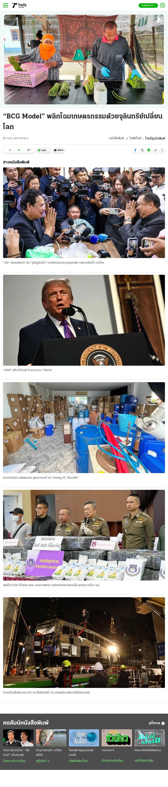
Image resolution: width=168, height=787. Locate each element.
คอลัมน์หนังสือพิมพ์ (27, 723)
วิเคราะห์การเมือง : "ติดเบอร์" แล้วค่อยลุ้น (16, 753)
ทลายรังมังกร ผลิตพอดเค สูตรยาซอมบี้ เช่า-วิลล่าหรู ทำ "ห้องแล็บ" (41, 477)
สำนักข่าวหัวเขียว (112, 761)
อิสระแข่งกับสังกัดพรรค (147, 750)
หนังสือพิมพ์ (116, 138)
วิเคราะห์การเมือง (14, 761)
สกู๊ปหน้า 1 (42, 761)
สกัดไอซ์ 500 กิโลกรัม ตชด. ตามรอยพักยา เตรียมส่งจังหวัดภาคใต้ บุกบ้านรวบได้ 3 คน (51, 585)
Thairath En (148, 5)
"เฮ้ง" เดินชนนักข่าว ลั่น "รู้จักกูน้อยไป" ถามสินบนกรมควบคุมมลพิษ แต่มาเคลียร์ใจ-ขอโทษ (53, 262)
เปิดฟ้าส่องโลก (78, 761)
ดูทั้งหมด (157, 723)
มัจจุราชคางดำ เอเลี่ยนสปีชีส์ (49, 753)
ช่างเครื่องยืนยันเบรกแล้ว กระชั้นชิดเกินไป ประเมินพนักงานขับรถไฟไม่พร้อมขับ (46, 692)
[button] (135, 150)
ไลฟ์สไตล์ (135, 138)
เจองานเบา (108, 750)
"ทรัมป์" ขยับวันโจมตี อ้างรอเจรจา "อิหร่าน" (28, 370)
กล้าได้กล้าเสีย (143, 761)
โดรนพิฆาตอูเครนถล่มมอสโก (81, 753)
